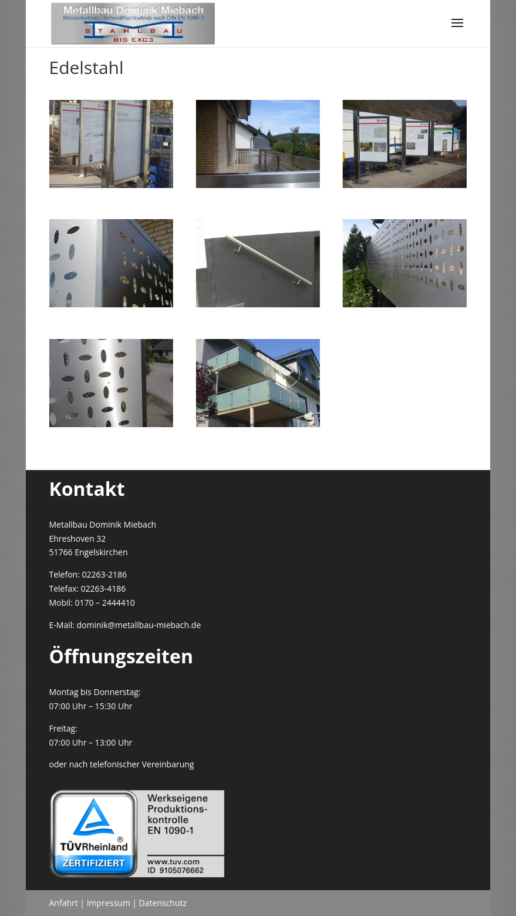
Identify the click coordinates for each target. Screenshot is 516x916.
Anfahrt (63, 902)
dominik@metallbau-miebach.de (139, 624)
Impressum (108, 902)
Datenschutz (163, 902)
